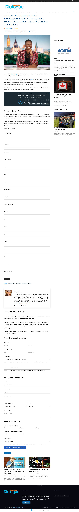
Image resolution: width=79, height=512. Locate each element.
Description (6, 264)
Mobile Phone (7, 211)
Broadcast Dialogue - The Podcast (13, 15)
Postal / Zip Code (7, 410)
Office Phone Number (8, 204)
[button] (74, 11)
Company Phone (7, 396)
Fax (4, 219)
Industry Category (8, 271)
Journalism (13, 283)
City (4, 234)
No (22, 428)
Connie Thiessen (9, 28)
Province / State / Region (9, 403)
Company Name (7, 159)
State (5, 249)
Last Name (6, 152)
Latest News (6, 467)
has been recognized (14, 74)
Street (5, 226)
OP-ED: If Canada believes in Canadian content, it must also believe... (63, 95)
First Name (6, 144)
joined (31, 79)
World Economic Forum (26, 283)
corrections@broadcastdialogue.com (22, 303)
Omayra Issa (18, 283)
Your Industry (7, 356)
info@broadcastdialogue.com (18, 507)
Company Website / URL (9, 389)
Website (5, 182)
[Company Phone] (27, 399)
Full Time (55, 58)
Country (5, 241)
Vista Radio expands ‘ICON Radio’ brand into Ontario (39, 470)
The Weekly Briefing (60, 129)
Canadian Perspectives (59, 74)
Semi (39, 428)
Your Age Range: (7, 438)
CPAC (9, 283)
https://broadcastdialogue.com (20, 292)
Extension (6, 196)
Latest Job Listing (58, 40)
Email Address (7, 133)
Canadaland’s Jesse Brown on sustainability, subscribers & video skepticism (14, 471)
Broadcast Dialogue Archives (61, 109)
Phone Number (7, 189)
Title (5, 167)
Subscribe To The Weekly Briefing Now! (15, 447)
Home (5, 15)
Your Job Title (7, 365)
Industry (5, 174)
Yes (7, 428)
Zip (4, 256)
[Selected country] (5, 399)
